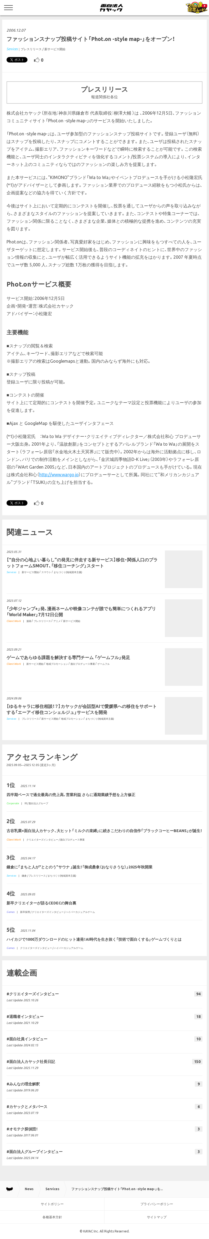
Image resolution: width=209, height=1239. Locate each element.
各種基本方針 (52, 1217)
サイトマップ (157, 1217)
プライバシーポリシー (156, 1204)
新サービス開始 (54, 49)
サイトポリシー (52, 1204)
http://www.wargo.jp (59, 474)
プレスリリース (31, 49)
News (29, 1189)
